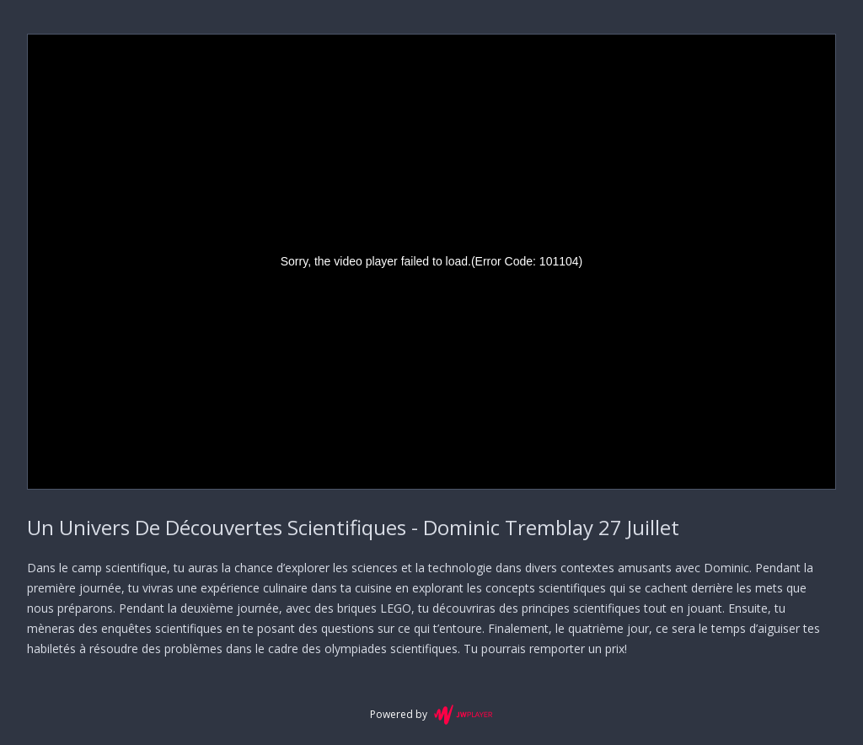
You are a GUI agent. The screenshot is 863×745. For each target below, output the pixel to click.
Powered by (431, 715)
